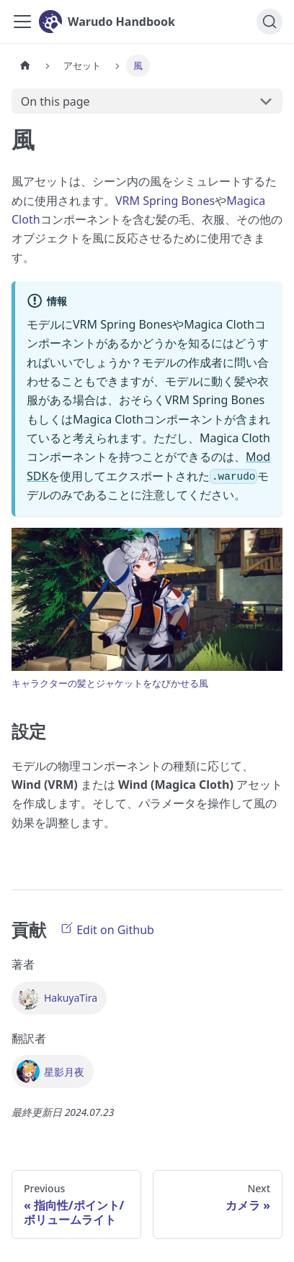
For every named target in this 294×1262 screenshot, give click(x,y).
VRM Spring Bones (165, 201)
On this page (55, 101)
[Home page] (25, 66)
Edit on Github (107, 929)
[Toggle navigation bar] (22, 21)
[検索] (269, 22)
